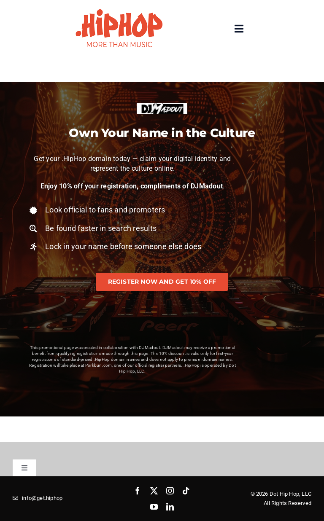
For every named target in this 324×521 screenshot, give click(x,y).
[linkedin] (170, 506)
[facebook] (137, 490)
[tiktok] (186, 490)
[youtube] (154, 506)
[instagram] (170, 490)
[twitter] (154, 490)
